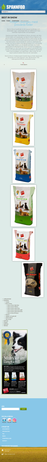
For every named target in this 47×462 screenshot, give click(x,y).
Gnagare (6, 322)
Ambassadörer (9, 317)
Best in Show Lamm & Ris (14, 308)
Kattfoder (6, 321)
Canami (7, 302)
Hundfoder (6, 300)
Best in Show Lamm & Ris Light (15, 310)
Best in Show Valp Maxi (13, 305)
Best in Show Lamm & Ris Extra (15, 311)
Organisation (6, 431)
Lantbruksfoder (7, 299)
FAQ (3, 433)
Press (4, 436)
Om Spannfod (5, 429)
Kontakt (4, 440)
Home (3, 20)
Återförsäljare (6, 438)
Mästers (8, 314)
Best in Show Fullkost (13, 306)
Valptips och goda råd (11, 316)
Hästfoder (6, 324)
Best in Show (9, 303)
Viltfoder (6, 325)
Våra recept (8, 319)
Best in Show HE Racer (13, 313)
